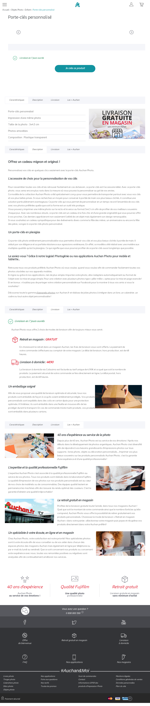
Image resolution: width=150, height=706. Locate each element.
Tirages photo (9, 680)
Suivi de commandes (87, 676)
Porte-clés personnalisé (43, 10)
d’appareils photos (45, 293)
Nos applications (48, 676)
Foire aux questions (49, 680)
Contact (81, 680)
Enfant (28, 10)
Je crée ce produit (75, 68)
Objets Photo (17, 10)
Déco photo (8, 686)
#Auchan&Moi (75, 670)
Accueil (5, 10)
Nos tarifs (45, 683)
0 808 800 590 (73, 613)
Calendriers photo (10, 683)
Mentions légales (123, 676)
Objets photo (8, 690)
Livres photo (8, 676)
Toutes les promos (48, 686)
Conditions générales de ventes (129, 680)
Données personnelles (125, 683)
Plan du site (121, 686)
